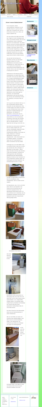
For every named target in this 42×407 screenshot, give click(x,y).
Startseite (3, 14)
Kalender (36, 14)
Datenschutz (13, 401)
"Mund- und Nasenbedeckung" (13, 115)
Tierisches (19, 14)
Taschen (9, 14)
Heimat (30, 14)
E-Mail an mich (22, 400)
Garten (14, 14)
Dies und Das (10, 16)
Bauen (25, 14)
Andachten (29, 16)
